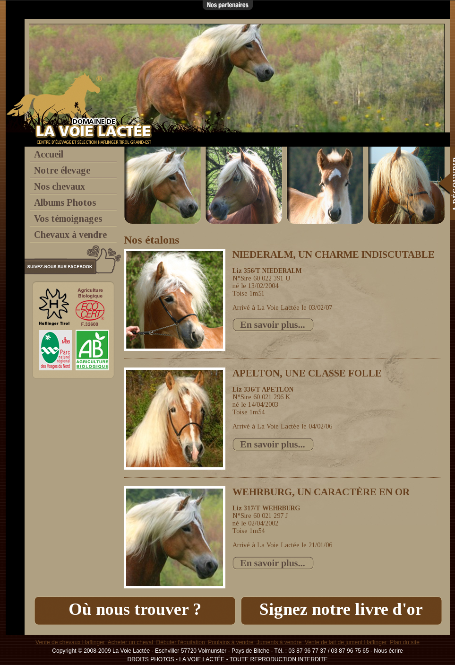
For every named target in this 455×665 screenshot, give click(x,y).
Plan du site (405, 642)
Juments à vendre (279, 642)
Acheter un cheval (130, 642)
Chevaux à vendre (70, 234)
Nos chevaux (59, 186)
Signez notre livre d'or (341, 609)
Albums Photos (65, 202)
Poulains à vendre (230, 642)
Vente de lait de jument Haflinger (345, 642)
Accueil (48, 154)
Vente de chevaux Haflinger (70, 642)
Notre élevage (62, 170)
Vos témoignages (68, 218)
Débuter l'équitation (180, 642)
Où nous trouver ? (135, 609)
